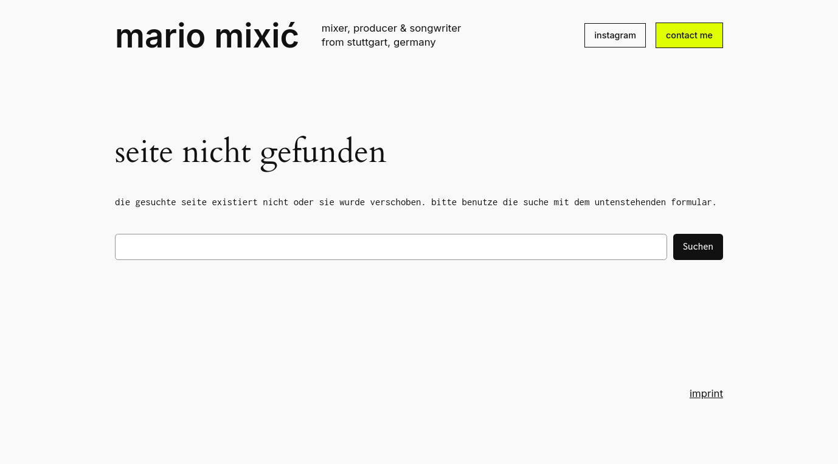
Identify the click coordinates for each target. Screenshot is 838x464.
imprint (706, 393)
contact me (689, 35)
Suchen (698, 246)
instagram (615, 35)
